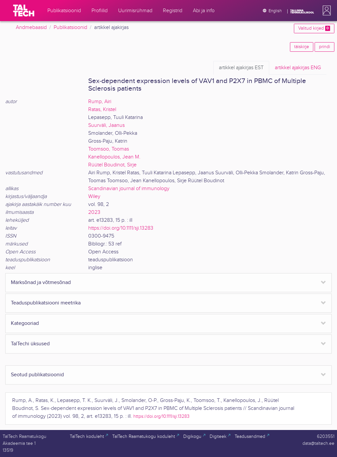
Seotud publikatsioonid (37, 375)
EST (241, 68)
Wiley (94, 196)
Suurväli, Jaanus (106, 125)
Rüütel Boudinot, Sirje (112, 165)
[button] (325, 10)
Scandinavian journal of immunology (128, 189)
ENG (298, 68)
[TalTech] (23, 10)
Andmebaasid (31, 27)
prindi (324, 46)
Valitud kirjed (314, 28)
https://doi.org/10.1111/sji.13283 (120, 228)
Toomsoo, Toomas (108, 149)
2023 (94, 212)
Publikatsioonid (70, 27)
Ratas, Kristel (102, 109)
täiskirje (301, 46)
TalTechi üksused (30, 344)
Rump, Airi (99, 102)
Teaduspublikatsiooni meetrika (46, 303)
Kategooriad (25, 323)
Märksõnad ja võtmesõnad (41, 282)
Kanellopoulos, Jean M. (114, 157)
